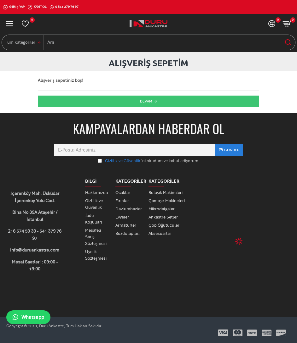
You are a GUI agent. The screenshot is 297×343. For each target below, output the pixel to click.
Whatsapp (28, 317)
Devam (146, 101)
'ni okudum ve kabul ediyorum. (149, 161)
